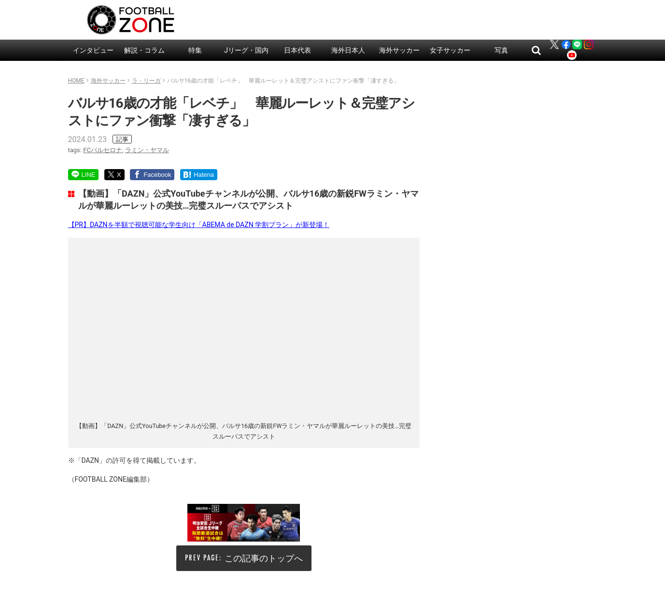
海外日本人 (348, 50)
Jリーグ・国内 (246, 50)
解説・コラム (144, 50)
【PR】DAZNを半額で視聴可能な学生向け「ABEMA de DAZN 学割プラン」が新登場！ (199, 225)
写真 (501, 50)
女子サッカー (450, 50)
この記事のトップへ (264, 558)
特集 (195, 50)
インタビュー (93, 50)
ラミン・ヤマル (147, 150)
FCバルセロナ (102, 150)
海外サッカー (399, 50)
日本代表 (297, 50)
